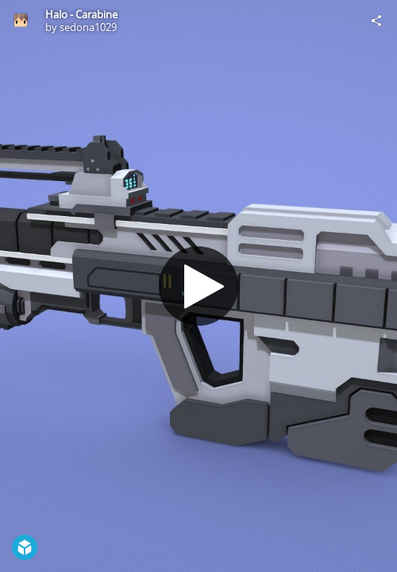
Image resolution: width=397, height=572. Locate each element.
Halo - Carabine (81, 14)
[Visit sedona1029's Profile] (20, 20)
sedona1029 (88, 27)
